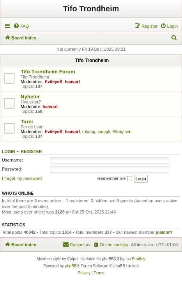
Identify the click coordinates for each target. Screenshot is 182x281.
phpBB (71, 266)
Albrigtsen (122, 131)
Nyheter (30, 97)
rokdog (88, 131)
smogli (104, 131)
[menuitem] (21, 26)
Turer (27, 121)
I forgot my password (22, 178)
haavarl (72, 81)
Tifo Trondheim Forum (48, 72)
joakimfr (164, 232)
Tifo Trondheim (91, 8)
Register (31, 151)
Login (8, 151)
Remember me (114, 178)
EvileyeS (53, 81)
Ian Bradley (135, 259)
